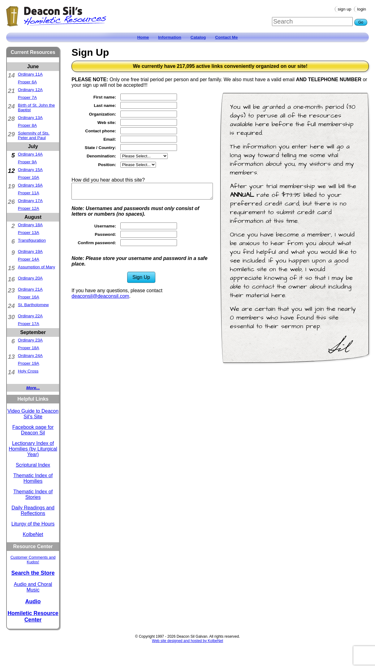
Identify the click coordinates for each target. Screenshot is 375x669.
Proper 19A (28, 363)
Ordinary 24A (30, 355)
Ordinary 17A (30, 200)
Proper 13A (28, 232)
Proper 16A (28, 297)
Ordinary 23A (30, 340)
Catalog (198, 37)
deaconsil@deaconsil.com (100, 296)
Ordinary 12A (30, 89)
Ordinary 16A (30, 185)
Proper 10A (28, 177)
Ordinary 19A (30, 251)
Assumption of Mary (36, 267)
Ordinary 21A (30, 289)
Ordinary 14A (30, 154)
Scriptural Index (33, 465)
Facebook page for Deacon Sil (33, 430)
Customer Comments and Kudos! (33, 559)
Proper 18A (28, 348)
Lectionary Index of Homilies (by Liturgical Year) (33, 449)
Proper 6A (27, 82)
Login (361, 9)
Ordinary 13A (30, 117)
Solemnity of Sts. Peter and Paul (34, 135)
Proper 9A (27, 162)
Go (360, 22)
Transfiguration (32, 240)
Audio (33, 601)
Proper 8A (27, 125)
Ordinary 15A (30, 169)
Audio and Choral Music (33, 587)
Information (169, 37)
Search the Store (33, 573)
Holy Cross (28, 371)
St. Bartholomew (33, 304)
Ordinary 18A (30, 224)
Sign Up (344, 9)
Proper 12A (28, 208)
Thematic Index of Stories (33, 494)
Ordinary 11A (30, 74)
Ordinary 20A (30, 278)
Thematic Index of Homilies (33, 478)
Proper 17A (28, 323)
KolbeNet (33, 534)
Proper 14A (28, 259)
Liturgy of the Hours (33, 523)
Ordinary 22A (30, 316)
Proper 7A (27, 97)
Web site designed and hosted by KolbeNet (187, 641)
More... (33, 387)
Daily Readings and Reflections (32, 510)
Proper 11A (28, 193)
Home (143, 37)
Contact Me (226, 37)
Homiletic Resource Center (32, 616)
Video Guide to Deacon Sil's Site (32, 413)
